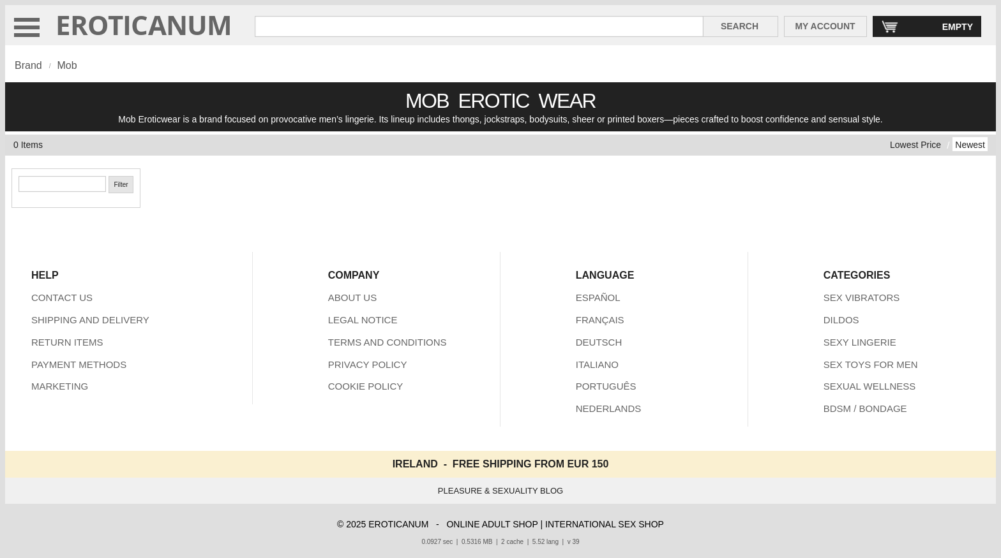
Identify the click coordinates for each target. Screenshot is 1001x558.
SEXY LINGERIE (860, 342)
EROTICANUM (144, 24)
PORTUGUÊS (606, 386)
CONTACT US (62, 297)
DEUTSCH (599, 342)
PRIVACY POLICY (367, 364)
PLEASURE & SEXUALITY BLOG (500, 491)
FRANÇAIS (600, 319)
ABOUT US (352, 297)
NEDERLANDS (609, 408)
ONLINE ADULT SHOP (492, 524)
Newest (970, 145)
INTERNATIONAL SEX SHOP (604, 524)
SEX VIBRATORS (861, 297)
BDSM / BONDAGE (865, 408)
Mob (67, 65)
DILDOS (841, 319)
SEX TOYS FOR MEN (871, 364)
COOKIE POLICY (365, 386)
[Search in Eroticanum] (479, 26)
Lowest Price (915, 145)
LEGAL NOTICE (363, 319)
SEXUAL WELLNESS (870, 386)
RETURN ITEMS (67, 342)
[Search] (62, 184)
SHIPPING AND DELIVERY (90, 319)
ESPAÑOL (598, 297)
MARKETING (59, 386)
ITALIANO (597, 364)
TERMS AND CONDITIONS (387, 342)
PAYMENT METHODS (78, 364)
